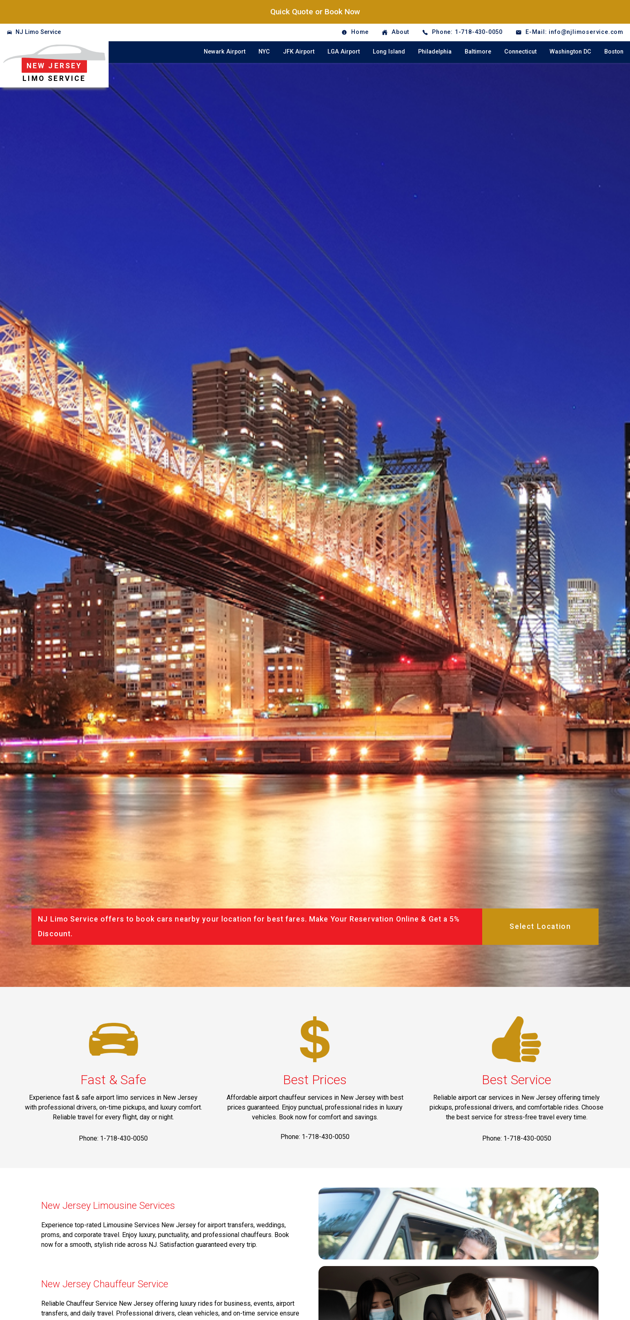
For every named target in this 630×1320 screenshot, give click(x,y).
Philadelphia (435, 51)
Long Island (389, 51)
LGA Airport (343, 51)
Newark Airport (224, 51)
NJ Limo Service (38, 32)
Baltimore (478, 51)
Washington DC (570, 51)
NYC (264, 51)
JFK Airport (298, 51)
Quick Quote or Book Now (315, 11)
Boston (613, 51)
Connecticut (520, 51)
